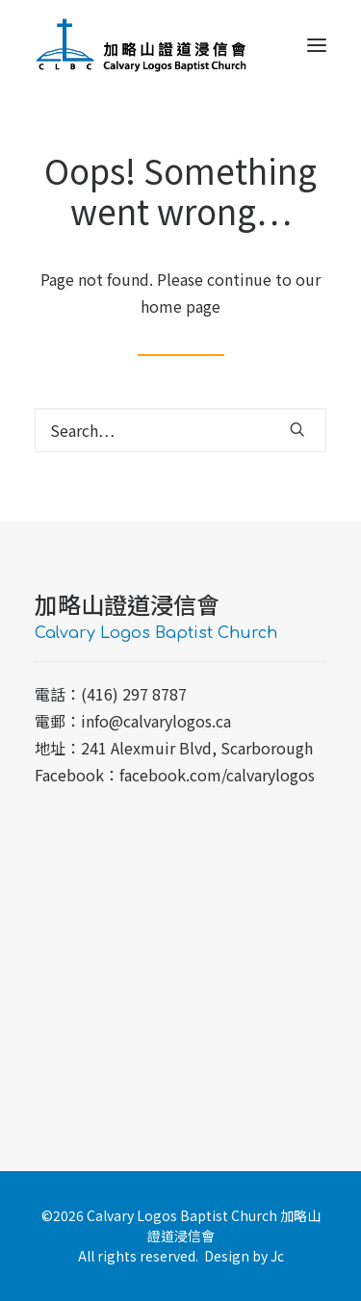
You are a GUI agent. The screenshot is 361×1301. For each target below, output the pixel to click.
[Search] (180, 430)
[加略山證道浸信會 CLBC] (141, 45)
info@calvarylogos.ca (156, 720)
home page (180, 306)
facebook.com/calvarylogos (217, 774)
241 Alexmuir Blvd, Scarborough (197, 747)
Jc (277, 1255)
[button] (316, 45)
